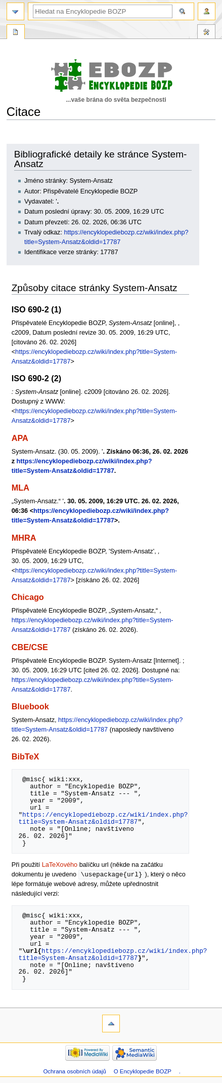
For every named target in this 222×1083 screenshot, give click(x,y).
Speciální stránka (15, 33)
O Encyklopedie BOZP (142, 1072)
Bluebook (30, 706)
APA (20, 438)
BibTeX (25, 756)
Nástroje (206, 33)
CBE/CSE (30, 647)
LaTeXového (60, 864)
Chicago (28, 596)
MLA (20, 487)
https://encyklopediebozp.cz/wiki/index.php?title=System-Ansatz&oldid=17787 (103, 818)
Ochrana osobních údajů (74, 1072)
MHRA (24, 537)
